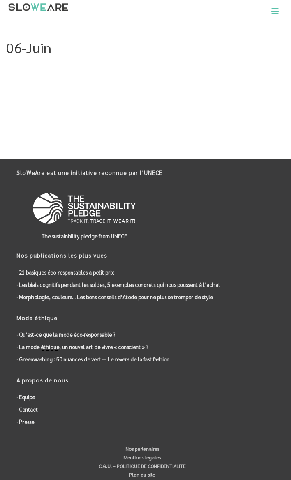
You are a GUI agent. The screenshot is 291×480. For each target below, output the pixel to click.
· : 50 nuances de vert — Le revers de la (92, 359)
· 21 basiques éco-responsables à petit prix (65, 272)
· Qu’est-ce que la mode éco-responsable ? (65, 334)
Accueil (225, 68)
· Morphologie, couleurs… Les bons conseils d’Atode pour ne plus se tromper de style (114, 297)
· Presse (25, 421)
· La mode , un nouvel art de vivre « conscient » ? (82, 347)
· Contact (27, 409)
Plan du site (141, 474)
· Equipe (25, 397)
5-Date (247, 68)
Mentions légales (141, 457)
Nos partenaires (141, 448)
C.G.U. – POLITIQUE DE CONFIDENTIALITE (141, 466)
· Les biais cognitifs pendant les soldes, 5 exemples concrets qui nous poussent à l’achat (118, 284)
